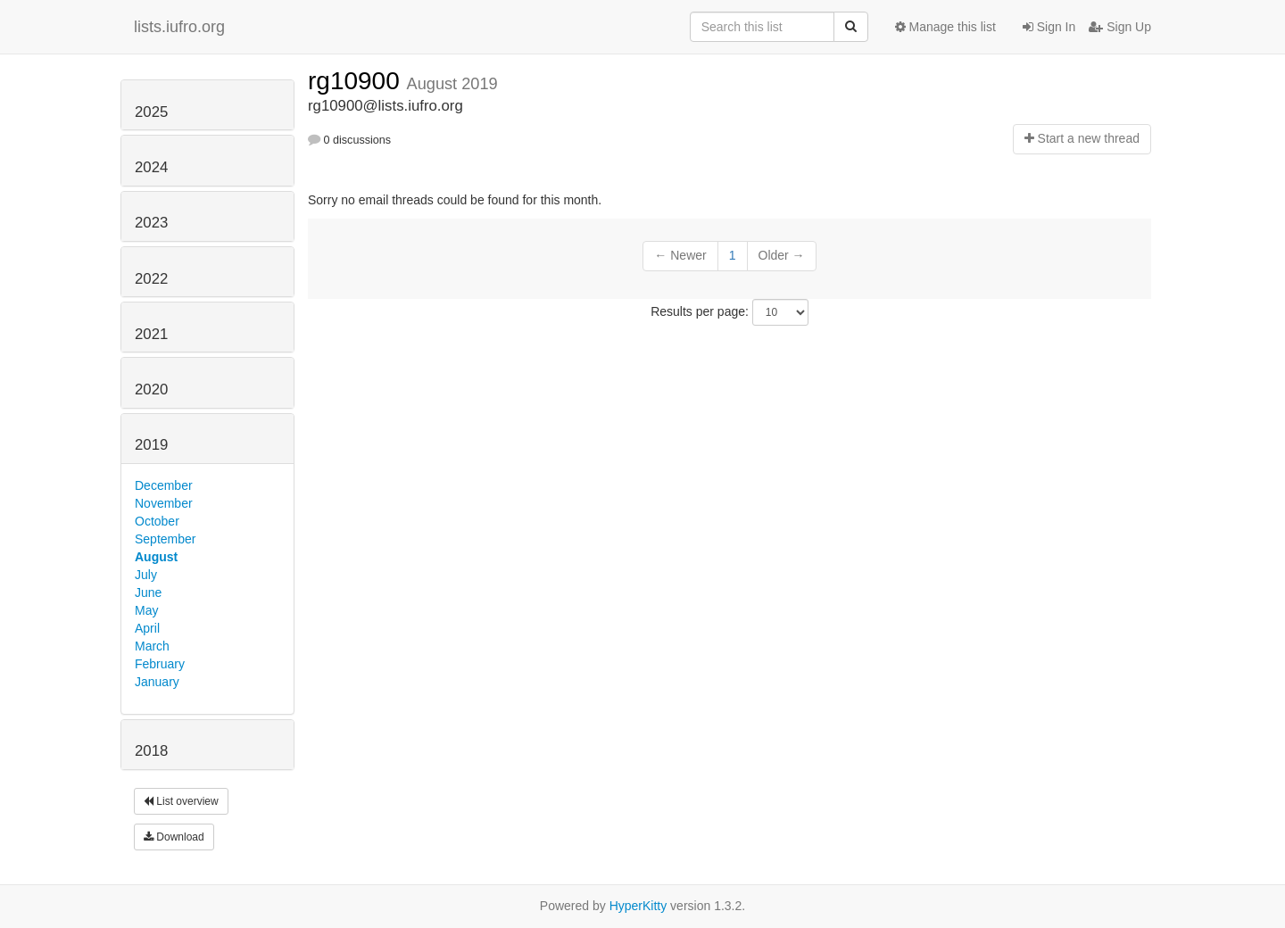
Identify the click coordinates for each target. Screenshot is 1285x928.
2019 (151, 444)
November (164, 503)
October (157, 521)
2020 (151, 389)
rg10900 (357, 81)
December (164, 485)
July (146, 575)
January (157, 682)
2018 (151, 750)
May (146, 610)
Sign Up (1120, 27)
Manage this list (945, 27)
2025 (151, 112)
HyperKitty (638, 906)
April (147, 628)
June (148, 592)
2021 (151, 334)
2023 (151, 222)
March (152, 646)
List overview (181, 801)
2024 (151, 167)
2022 (151, 278)
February (160, 664)
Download (174, 837)
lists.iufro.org (179, 27)
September (165, 539)
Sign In (1049, 27)
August (156, 557)
